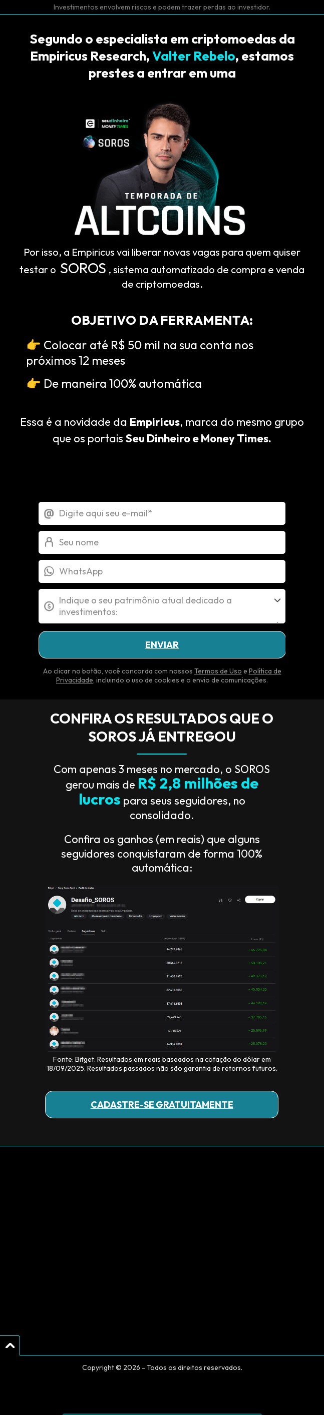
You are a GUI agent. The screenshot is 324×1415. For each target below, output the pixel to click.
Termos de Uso (218, 670)
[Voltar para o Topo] (10, 1345)
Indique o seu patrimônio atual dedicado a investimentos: (145, 605)
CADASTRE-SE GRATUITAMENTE (162, 1104)
